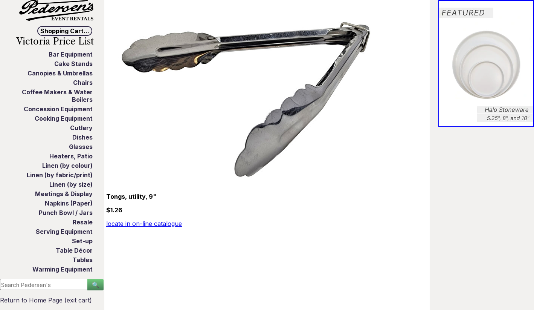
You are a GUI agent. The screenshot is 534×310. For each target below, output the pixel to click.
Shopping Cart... (64, 31)
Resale (83, 222)
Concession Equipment (58, 109)
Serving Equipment (64, 231)
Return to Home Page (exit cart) (46, 300)
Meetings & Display (64, 194)
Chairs (83, 82)
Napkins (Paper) (69, 203)
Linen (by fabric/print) (60, 175)
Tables (82, 260)
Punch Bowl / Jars (66, 212)
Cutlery (81, 128)
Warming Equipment (62, 269)
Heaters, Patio (71, 156)
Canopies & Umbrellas (60, 73)
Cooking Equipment (64, 118)
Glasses (81, 146)
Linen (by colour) (67, 165)
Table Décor (74, 250)
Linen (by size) (71, 184)
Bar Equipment (71, 54)
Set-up (82, 241)
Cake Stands (73, 64)
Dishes (82, 137)
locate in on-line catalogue (144, 223)
